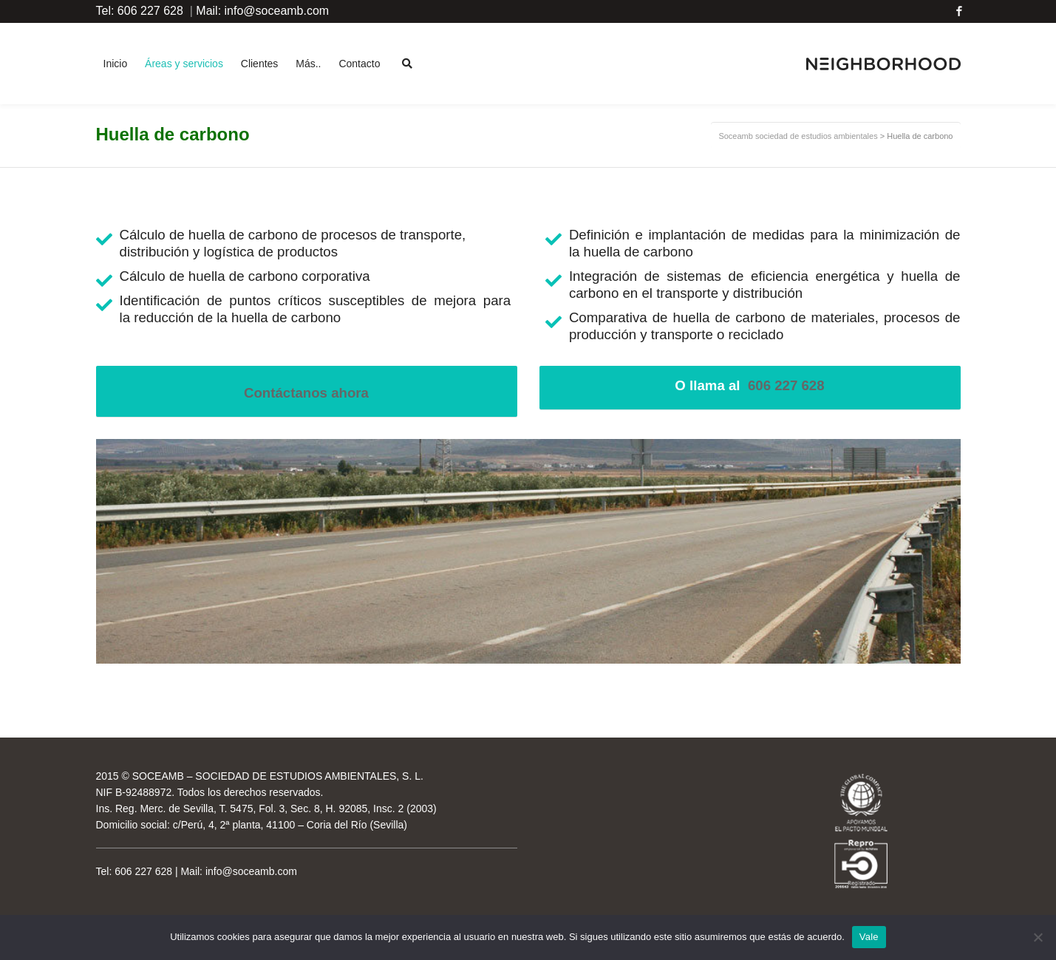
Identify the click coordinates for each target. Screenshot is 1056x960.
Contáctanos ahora (306, 393)
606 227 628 (786, 385)
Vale (869, 936)
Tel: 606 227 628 (139, 10)
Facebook (959, 11)
